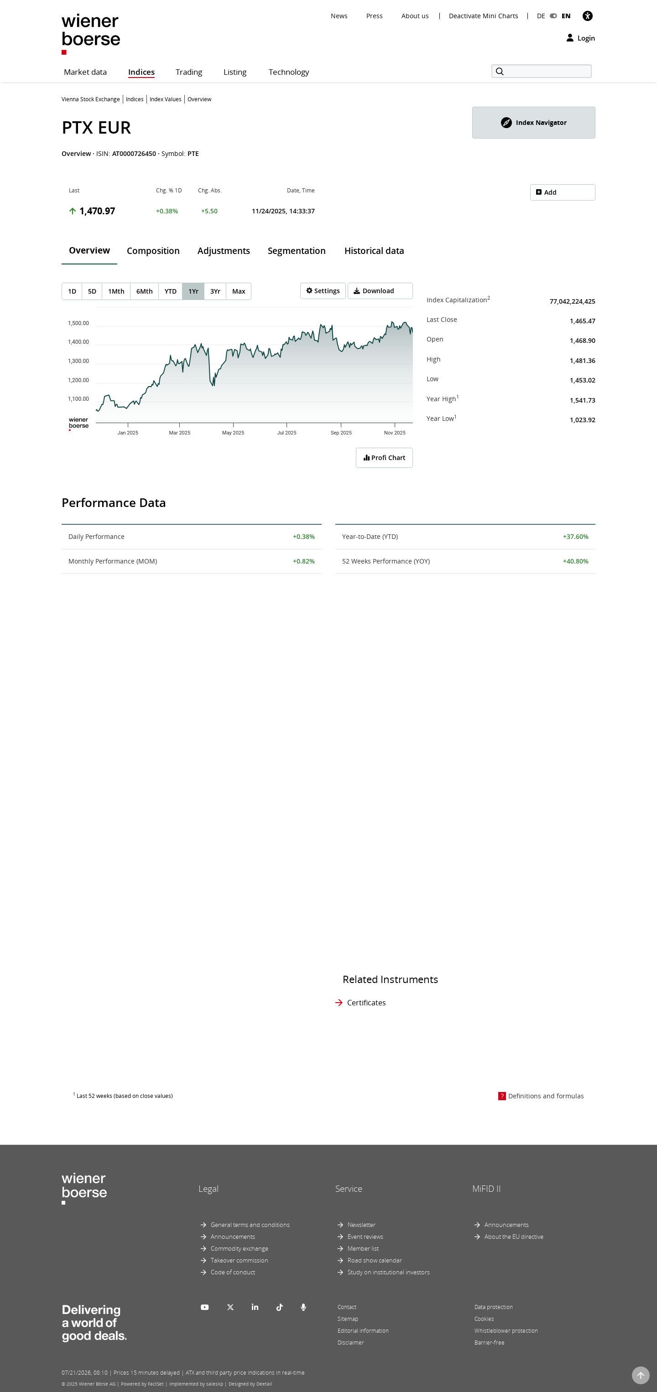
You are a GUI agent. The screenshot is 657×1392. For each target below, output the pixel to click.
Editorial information (363, 1331)
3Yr (215, 291)
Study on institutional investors (389, 1272)
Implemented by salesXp (196, 1384)
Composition (153, 251)
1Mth (116, 291)
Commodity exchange (239, 1248)
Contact (347, 1307)
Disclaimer (351, 1342)
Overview (89, 250)
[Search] (541, 71)
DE (541, 15)
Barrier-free (489, 1342)
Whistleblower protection (506, 1331)
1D (72, 291)
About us (415, 15)
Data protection (493, 1307)
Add (550, 192)
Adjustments (224, 251)
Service (348, 1189)
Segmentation (297, 251)
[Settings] (323, 291)
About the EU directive (514, 1236)
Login (581, 37)
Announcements (233, 1236)
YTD (171, 291)
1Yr (193, 291)
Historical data (374, 251)
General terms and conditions (250, 1225)
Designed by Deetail (250, 1384)
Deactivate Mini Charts (483, 16)
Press (374, 15)
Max (238, 291)
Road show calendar (375, 1260)
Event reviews (365, 1236)
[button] (533, 123)
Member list (363, 1248)
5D (92, 291)
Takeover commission (239, 1260)
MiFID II (486, 1189)
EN (566, 15)
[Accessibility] (587, 15)
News (339, 15)
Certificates (366, 1003)
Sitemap (348, 1319)
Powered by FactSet (142, 1384)
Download (378, 290)
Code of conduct (233, 1272)
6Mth (144, 291)
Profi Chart (384, 457)
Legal (208, 1189)
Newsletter (361, 1225)
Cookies (484, 1319)
